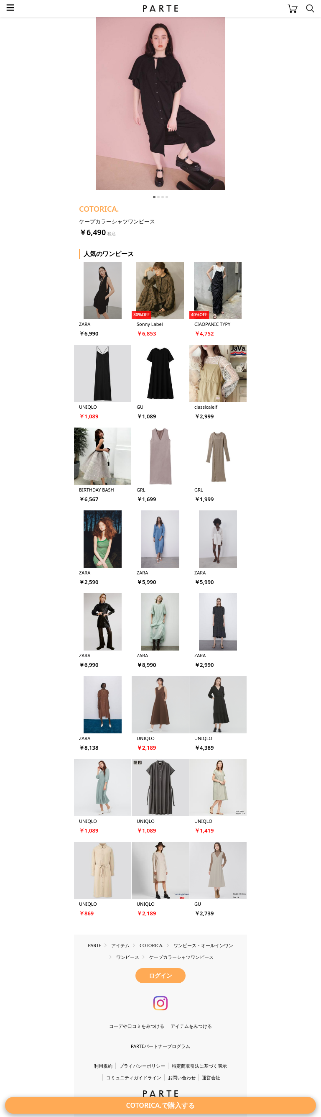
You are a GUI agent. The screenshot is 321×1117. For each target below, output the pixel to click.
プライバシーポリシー (142, 1066)
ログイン (160, 975)
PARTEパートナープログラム (160, 1046)
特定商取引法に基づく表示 (199, 1066)
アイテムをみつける (191, 1026)
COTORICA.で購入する (160, 1105)
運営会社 (211, 1077)
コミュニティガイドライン (133, 1077)
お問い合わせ (182, 1077)
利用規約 (103, 1066)
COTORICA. (99, 209)
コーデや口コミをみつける (136, 1026)
